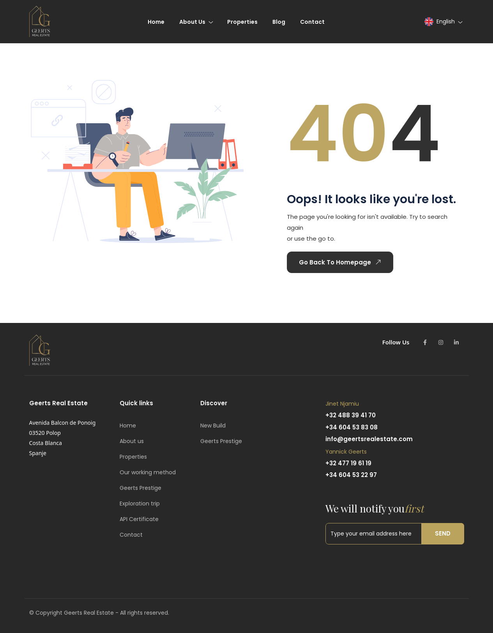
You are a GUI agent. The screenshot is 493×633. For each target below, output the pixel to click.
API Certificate (139, 519)
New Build (213, 425)
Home (128, 425)
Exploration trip (140, 503)
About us (132, 441)
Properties (133, 457)
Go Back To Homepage (339, 262)
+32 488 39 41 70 (350, 415)
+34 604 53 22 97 (351, 475)
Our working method (148, 472)
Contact (131, 535)
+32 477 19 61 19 (348, 463)
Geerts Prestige (140, 488)
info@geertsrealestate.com (369, 439)
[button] (443, 21)
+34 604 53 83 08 (351, 427)
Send (443, 533)
